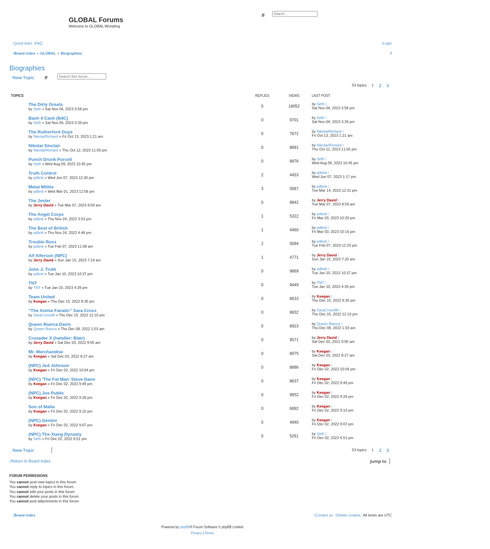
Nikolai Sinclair (44, 145)
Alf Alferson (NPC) (47, 255)
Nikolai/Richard (45, 136)
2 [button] (380, 85)
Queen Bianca (45, 329)
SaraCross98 (44, 315)
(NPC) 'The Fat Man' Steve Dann (61, 379)
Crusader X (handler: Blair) (56, 338)
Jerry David (43, 205)
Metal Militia (41, 186)
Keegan (40, 301)
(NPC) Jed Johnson (48, 365)
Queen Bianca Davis (49, 324)
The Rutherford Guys (50, 131)
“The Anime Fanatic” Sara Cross (62, 310)
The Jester (39, 200)
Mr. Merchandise (45, 351)
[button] (393, 85)
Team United (41, 296)
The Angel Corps (46, 214)
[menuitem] (37, 43)
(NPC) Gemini (42, 420)
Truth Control (42, 173)
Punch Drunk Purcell (50, 159)
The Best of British (48, 228)
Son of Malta (41, 406)
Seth (37, 109)
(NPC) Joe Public (46, 392)
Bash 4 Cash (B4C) (48, 118)
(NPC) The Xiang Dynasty (54, 434)
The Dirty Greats (45, 104)
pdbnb (38, 178)
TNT (32, 283)
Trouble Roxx (42, 241)
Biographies (27, 68)
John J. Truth (42, 269)
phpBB (185, 527)
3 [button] (388, 85)
